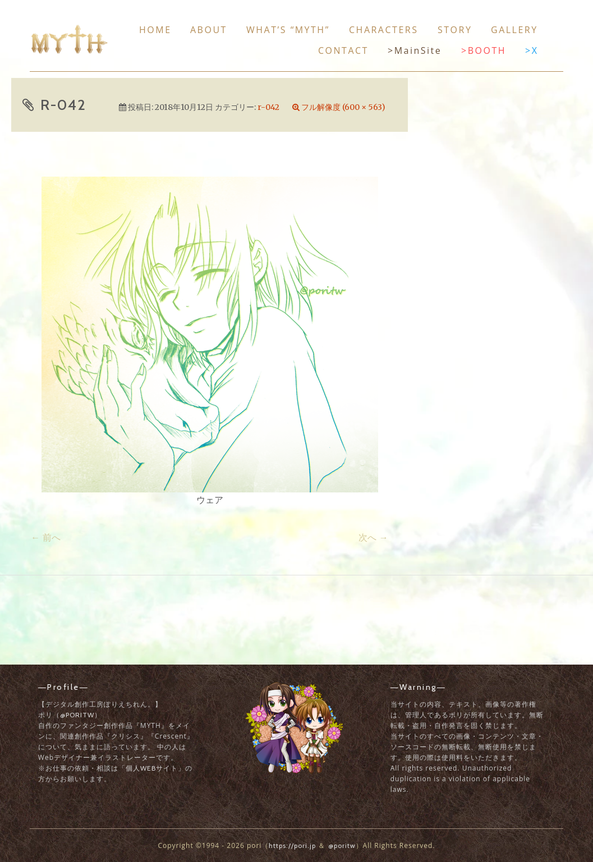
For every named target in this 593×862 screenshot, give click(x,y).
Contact (343, 50)
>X (531, 50)
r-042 (268, 107)
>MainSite (415, 50)
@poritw (77, 715)
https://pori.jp (292, 845)
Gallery (514, 29)
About (208, 29)
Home (155, 29)
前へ (45, 537)
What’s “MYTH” (288, 29)
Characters (383, 29)
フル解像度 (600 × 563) (343, 107)
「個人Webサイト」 (151, 768)
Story (455, 29)
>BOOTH (483, 50)
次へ (373, 537)
